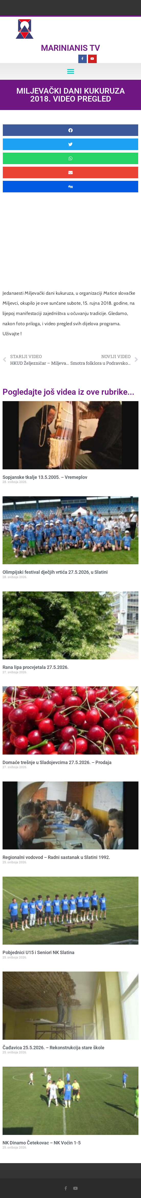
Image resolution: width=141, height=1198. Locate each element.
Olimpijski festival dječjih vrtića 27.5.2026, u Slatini (55, 572)
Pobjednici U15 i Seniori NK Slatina (38, 952)
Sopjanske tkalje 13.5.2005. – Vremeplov (45, 477)
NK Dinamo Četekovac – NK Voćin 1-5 (42, 1142)
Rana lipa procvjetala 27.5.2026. (36, 667)
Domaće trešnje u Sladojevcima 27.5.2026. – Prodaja (57, 762)
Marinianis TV (70, 48)
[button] (70, 71)
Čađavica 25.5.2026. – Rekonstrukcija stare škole (53, 1047)
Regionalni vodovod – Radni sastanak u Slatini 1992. (56, 857)
